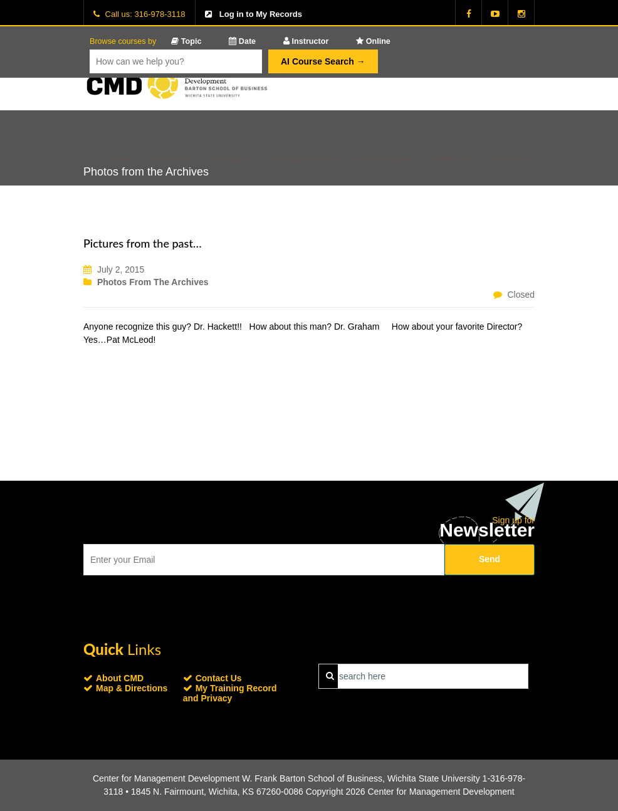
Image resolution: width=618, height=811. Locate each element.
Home (120, 159)
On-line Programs (385, 159)
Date (242, 41)
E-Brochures (170, 159)
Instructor (305, 41)
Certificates (229, 159)
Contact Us (509, 159)
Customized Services (301, 159)
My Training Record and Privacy (230, 693)
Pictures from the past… (142, 243)
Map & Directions (131, 688)
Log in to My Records (260, 14)
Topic (186, 41)
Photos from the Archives (153, 282)
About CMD (453, 159)
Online (373, 41)
